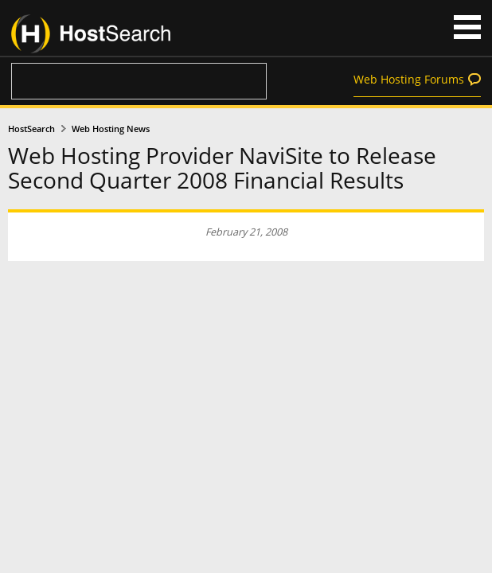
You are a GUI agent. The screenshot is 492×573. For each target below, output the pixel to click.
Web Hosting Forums (408, 79)
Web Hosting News (111, 129)
